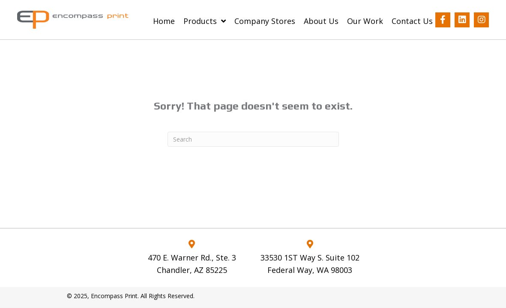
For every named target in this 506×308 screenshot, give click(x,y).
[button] (442, 19)
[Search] (253, 139)
